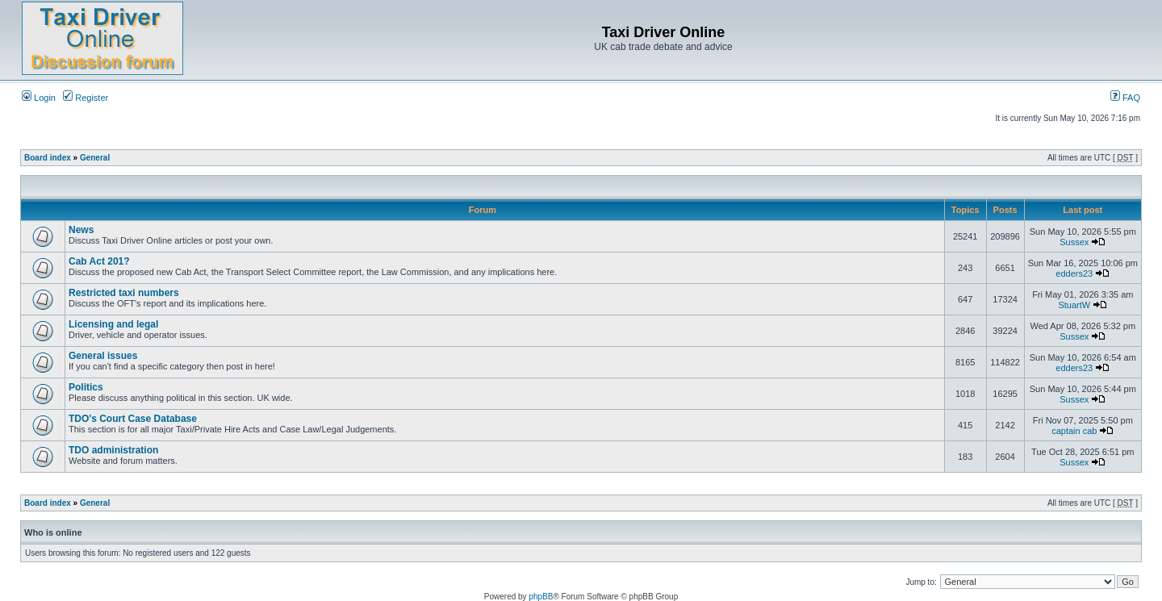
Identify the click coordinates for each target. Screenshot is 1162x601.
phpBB (541, 596)
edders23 (1074, 273)
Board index (47, 157)
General (95, 157)
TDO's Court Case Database (133, 418)
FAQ (1125, 97)
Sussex (1074, 242)
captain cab (1074, 431)
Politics (86, 387)
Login (39, 97)
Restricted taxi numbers (124, 292)
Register (85, 97)
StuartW (1074, 305)
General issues (103, 355)
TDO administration (113, 450)
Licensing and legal (113, 324)
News (81, 230)
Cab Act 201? (99, 261)
